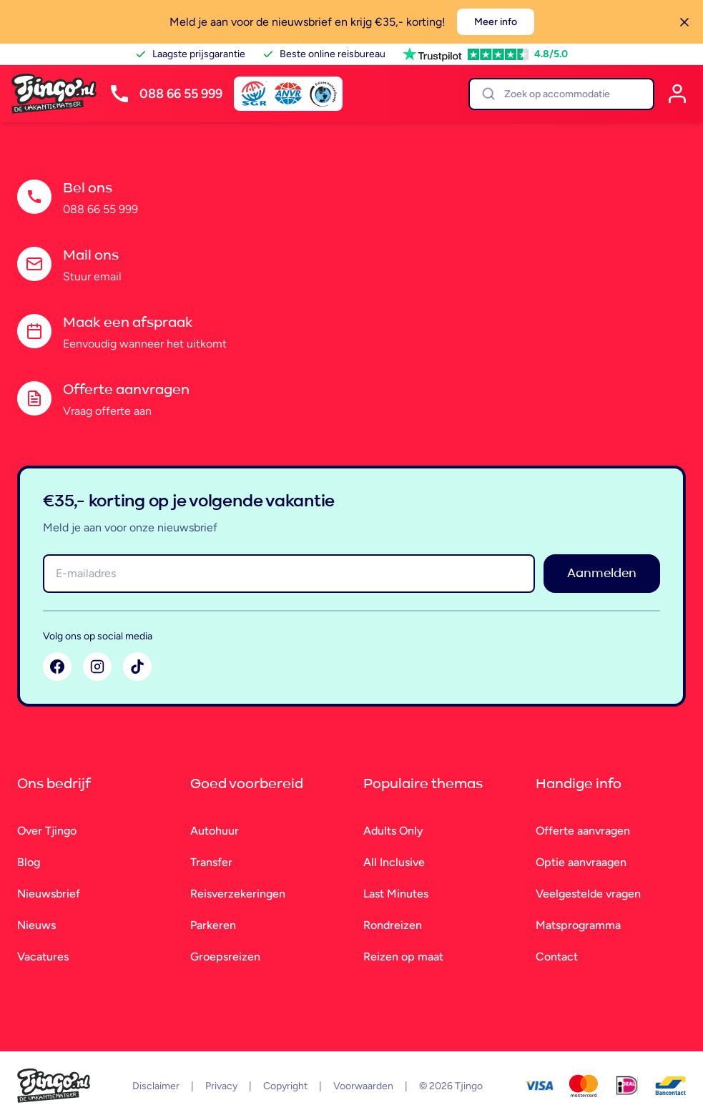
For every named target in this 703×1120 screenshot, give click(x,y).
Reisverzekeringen (237, 893)
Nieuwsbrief (48, 893)
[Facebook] (57, 666)
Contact (557, 956)
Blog (28, 862)
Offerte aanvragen (583, 830)
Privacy (221, 1086)
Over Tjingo (47, 830)
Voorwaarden (363, 1086)
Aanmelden (601, 573)
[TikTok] (137, 666)
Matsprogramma (578, 925)
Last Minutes (395, 893)
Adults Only (393, 830)
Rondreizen (392, 925)
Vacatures (43, 956)
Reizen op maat (403, 956)
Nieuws (36, 925)
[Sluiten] (684, 22)
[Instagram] (97, 666)
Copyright (285, 1086)
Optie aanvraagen (581, 862)
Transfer (211, 862)
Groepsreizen (225, 956)
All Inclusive (394, 862)
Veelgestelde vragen (588, 893)
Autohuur (214, 830)
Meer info (495, 22)
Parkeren (213, 925)
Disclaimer (156, 1086)
